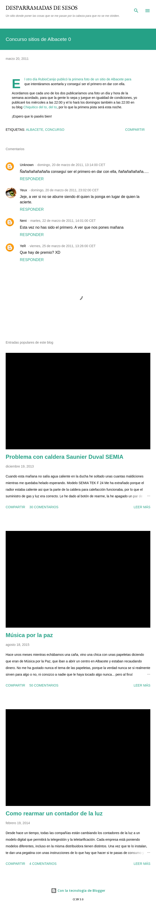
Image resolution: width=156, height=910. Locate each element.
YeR (23, 246)
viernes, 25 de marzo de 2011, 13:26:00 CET (63, 246)
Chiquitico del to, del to (40, 107)
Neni (23, 221)
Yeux (23, 190)
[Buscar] (136, 8)
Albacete (34, 129)
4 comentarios (43, 864)
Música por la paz (29, 635)
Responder (32, 179)
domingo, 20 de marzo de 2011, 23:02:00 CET (65, 190)
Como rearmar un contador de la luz (54, 813)
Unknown (27, 165)
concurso (54, 129)
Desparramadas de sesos (42, 8)
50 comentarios (44, 685)
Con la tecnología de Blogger (78, 890)
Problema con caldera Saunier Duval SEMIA (64, 457)
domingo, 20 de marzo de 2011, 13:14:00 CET (71, 165)
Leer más (142, 507)
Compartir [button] (135, 129)
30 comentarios (44, 507)
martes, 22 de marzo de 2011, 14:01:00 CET (63, 221)
